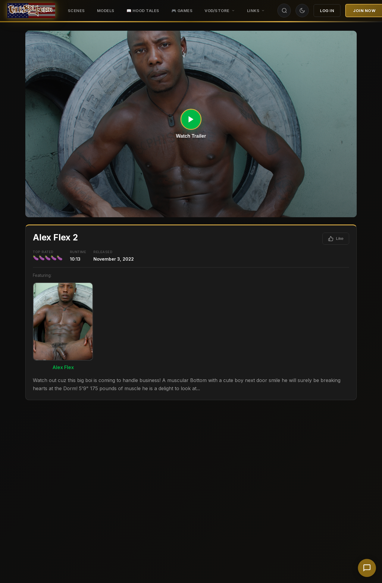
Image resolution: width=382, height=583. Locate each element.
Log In (327, 10)
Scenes (76, 10)
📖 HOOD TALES (143, 10)
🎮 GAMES (182, 10)
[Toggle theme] (302, 10)
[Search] (284, 10)
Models (105, 10)
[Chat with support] (367, 568)
